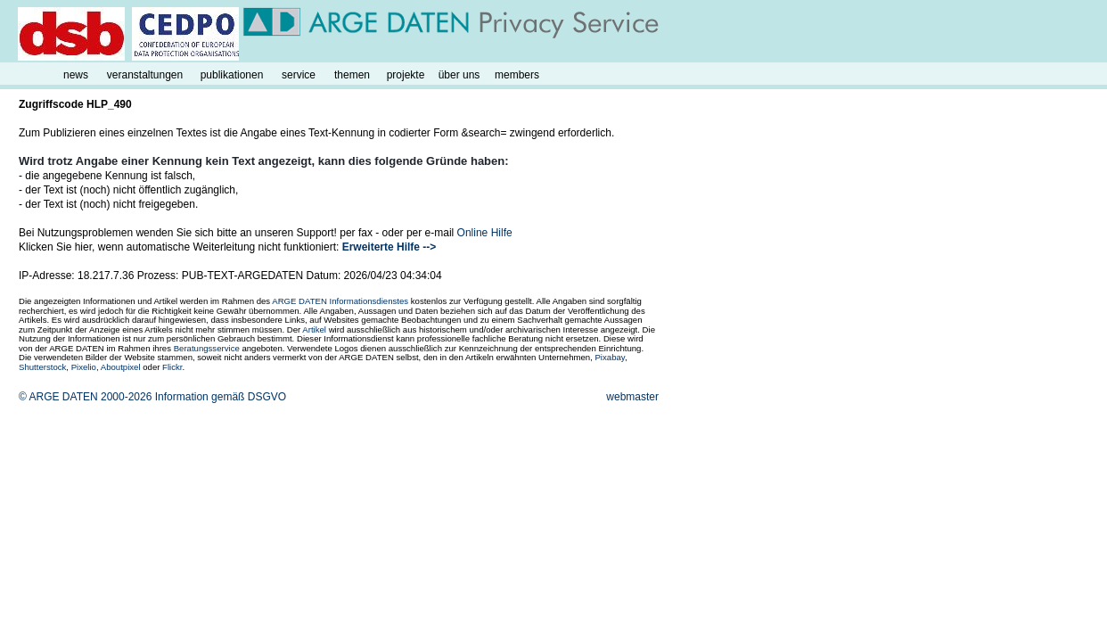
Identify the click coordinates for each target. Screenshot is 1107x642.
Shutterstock (42, 367)
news (75, 75)
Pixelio (83, 367)
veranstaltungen (145, 75)
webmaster (632, 397)
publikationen (232, 75)
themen (352, 75)
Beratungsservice (207, 348)
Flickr (172, 367)
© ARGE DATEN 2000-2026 (85, 397)
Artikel (314, 329)
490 (123, 104)
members (517, 75)
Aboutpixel (121, 367)
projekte (406, 75)
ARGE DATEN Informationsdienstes (340, 301)
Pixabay (609, 357)
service (299, 75)
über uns (459, 75)
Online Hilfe (484, 232)
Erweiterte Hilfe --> (389, 247)
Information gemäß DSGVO (220, 397)
